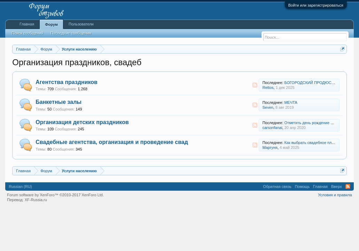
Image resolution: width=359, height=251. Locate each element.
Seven (268, 107)
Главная (26, 24)
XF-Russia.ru (36, 200)
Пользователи (81, 24)
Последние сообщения (70, 33)
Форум (51, 24)
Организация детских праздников (82, 122)
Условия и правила (335, 195)
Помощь (302, 186)
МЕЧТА (290, 102)
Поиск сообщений (27, 33)
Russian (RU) (20, 186)
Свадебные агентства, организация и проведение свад (112, 142)
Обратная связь (277, 186)
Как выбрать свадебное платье (312, 142)
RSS (254, 85)
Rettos (268, 87)
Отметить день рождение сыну (311, 123)
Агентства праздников (66, 82)
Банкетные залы (58, 102)
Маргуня (270, 147)
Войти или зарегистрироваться (315, 5)
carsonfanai (272, 128)
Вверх (336, 186)
